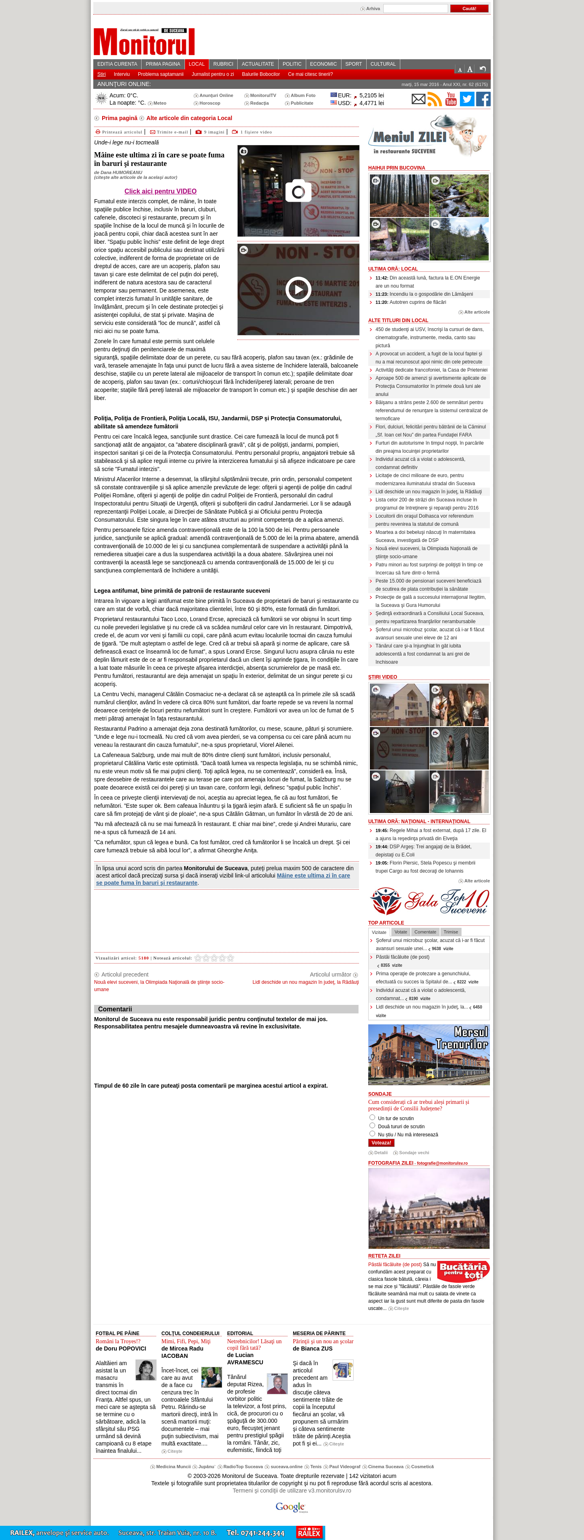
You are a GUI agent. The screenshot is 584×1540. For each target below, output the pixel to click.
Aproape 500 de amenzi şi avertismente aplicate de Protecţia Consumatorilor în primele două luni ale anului (431, 386)
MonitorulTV (263, 95)
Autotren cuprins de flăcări (411, 302)
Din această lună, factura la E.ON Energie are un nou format (428, 282)
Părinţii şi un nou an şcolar (323, 1341)
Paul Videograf (345, 1466)
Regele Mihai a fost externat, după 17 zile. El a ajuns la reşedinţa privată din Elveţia (431, 834)
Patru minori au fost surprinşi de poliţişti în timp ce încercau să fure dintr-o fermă (429, 569)
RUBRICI (223, 64)
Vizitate (379, 932)
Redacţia (259, 103)
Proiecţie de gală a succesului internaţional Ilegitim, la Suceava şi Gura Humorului (431, 601)
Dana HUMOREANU (121, 172)
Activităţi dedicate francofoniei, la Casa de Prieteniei (431, 370)
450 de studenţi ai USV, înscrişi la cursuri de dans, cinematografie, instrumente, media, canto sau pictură (430, 337)
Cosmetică (422, 1466)
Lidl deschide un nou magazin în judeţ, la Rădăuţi (429, 492)
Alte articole (477, 312)
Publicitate (302, 103)
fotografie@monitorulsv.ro (442, 1163)
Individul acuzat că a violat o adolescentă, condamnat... (421, 994)
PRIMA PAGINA (163, 64)
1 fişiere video (256, 131)
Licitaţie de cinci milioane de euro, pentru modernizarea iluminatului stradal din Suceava (425, 479)
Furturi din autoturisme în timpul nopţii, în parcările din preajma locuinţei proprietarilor (430, 447)
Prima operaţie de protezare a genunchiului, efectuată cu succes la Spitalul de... (427, 978)
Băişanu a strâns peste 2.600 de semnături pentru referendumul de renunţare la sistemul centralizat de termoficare (432, 411)
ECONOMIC (323, 64)
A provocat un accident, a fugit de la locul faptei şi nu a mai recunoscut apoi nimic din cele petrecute (429, 358)
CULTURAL (383, 64)
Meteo (160, 103)
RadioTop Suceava (243, 1466)
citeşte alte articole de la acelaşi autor (136, 177)
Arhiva (373, 8)
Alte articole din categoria (188, 118)
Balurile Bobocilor (261, 74)
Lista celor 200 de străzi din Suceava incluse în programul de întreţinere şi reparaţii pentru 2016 (427, 504)
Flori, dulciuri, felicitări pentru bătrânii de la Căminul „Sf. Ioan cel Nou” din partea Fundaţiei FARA (431, 431)
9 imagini (214, 131)
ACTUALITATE (258, 64)
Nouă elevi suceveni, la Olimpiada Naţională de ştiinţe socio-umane (426, 552)
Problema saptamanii (161, 74)
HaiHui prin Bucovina (396, 168)
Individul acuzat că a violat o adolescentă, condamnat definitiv (420, 463)
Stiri (101, 74)
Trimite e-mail (168, 131)
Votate (401, 931)
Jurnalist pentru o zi (213, 74)
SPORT (354, 64)
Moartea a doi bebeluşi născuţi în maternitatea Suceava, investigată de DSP (425, 536)
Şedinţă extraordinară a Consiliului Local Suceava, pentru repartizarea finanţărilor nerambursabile (430, 617)
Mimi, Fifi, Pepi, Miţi (185, 1341)
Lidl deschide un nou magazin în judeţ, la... (429, 1011)
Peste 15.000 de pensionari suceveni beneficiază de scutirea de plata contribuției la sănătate (428, 585)
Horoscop (210, 103)
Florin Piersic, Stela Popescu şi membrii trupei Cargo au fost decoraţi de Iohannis (425, 867)
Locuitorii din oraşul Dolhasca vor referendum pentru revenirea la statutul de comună (424, 520)
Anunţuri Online (216, 95)
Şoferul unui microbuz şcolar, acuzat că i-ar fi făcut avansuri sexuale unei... (430, 944)
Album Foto (303, 95)
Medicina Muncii (173, 1466)
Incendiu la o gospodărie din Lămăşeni (424, 294)
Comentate (425, 931)
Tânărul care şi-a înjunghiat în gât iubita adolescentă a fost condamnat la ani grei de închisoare (423, 654)
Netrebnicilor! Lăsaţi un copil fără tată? (254, 1344)
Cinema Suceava (386, 1466)
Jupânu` (207, 1466)
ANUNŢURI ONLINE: (124, 84)
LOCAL (197, 64)
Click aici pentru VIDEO (161, 191)
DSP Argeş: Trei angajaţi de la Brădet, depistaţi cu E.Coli (424, 851)
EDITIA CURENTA (117, 64)
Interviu (122, 74)
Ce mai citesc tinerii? (310, 74)
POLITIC (292, 64)
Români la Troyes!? (118, 1341)
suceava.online (287, 1466)
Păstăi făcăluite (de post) (402, 961)
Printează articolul (118, 131)
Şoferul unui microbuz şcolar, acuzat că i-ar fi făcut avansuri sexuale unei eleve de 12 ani (430, 634)
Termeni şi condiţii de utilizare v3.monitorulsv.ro (292, 1490)
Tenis (316, 1466)
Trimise (451, 931)
